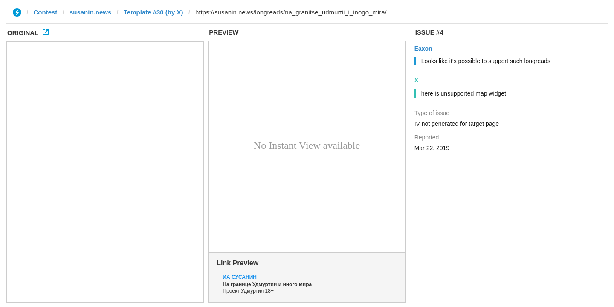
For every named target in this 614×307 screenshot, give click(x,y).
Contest (46, 12)
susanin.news (90, 12)
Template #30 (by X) (153, 12)
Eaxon (423, 48)
